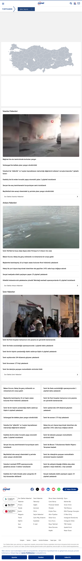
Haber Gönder (70, 489)
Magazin (20, 514)
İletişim (22, 540)
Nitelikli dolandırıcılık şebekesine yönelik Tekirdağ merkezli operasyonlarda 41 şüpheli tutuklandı (39, 280)
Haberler (21, 502)
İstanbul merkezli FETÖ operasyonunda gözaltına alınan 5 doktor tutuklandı (18, 465)
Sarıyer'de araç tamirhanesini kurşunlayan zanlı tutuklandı (24, 185)
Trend (20, 518)
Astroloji (36, 508)
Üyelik (34, 540)
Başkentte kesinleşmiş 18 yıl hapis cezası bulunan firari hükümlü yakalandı (30, 262)
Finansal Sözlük (54, 505)
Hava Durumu (53, 527)
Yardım (29, 540)
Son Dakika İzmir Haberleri (41, 374)
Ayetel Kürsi (68, 527)
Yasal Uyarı (53, 540)
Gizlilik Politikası (43, 540)
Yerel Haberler (37, 498)
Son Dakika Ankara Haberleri (41, 286)
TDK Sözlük (67, 524)
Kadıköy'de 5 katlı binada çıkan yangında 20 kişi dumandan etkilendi (20, 475)
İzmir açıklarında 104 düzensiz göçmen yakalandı (21, 357)
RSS (60, 540)
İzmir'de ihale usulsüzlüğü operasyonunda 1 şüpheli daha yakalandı (28, 346)
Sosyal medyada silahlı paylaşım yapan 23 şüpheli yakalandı (25, 274)
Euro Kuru (52, 521)
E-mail (35, 524)
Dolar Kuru (52, 518)
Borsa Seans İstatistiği (56, 498)
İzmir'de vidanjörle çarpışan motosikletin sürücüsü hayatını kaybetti (58, 455)
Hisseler (51, 508)
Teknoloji (36, 502)
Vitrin (35, 511)
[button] (3, 3)
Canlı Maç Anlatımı (39, 518)
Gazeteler (36, 521)
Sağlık (35, 505)
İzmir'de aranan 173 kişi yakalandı (15, 363)
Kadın (20, 511)
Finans (20, 505)
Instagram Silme (69, 521)
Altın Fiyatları (53, 514)
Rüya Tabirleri (53, 524)
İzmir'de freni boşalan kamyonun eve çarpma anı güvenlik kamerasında (29, 340)
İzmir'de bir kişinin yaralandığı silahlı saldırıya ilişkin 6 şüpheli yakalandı (29, 351)
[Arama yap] (70, 3)
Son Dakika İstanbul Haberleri (41, 197)
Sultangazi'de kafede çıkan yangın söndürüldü (20, 165)
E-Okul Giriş (68, 514)
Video (20, 527)
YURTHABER (7, 9)
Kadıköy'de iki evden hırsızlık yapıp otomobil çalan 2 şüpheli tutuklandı (29, 179)
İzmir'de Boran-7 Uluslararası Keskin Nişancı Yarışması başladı (59, 445)
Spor (19, 524)
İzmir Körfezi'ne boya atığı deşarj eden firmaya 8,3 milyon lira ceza (27, 251)
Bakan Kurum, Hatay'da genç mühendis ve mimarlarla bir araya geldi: (28, 257)
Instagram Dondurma (71, 518)
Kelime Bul (67, 502)
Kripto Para (52, 511)
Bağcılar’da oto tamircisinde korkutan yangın (19, 159)
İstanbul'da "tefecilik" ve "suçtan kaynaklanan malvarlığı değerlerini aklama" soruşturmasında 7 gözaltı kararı (41, 172)
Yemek (20, 508)
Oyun (65, 498)
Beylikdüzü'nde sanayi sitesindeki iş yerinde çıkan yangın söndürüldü (28, 191)
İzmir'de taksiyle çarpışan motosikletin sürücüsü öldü (22, 369)
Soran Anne (67, 505)
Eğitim (20, 521)
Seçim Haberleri (38, 514)
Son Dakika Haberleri (25, 498)
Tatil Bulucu (68, 508)
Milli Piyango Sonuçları (71, 511)
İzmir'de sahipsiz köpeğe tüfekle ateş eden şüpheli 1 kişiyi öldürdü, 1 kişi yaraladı (59, 465)
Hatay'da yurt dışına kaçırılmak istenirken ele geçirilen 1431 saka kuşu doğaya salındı (34, 268)
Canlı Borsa (52, 502)
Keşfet (51, 530)
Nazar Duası (68, 530)
